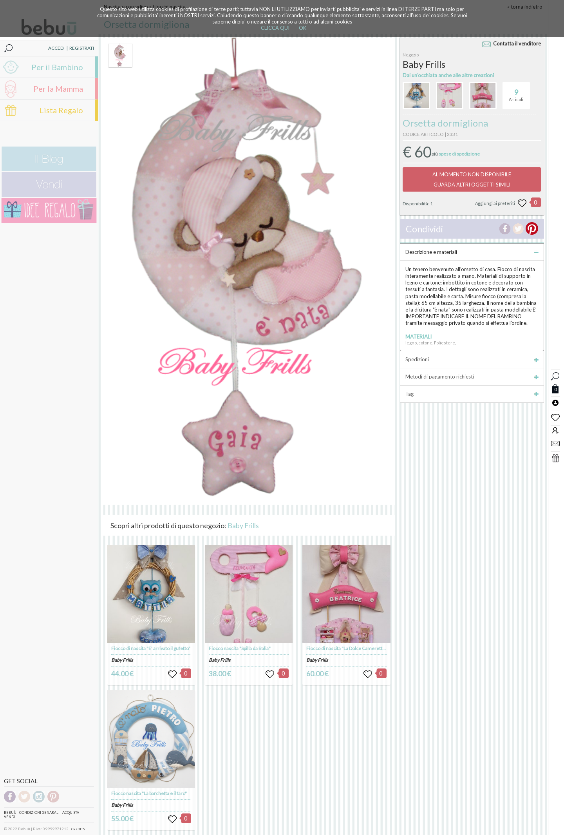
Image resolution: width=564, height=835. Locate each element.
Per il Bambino (57, 67)
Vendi (9, 817)
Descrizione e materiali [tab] (472, 252)
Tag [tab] (472, 394)
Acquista (70, 812)
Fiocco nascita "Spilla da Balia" (240, 648)
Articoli (516, 92)
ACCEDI (56, 48)
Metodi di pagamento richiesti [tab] (472, 376)
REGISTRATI (81, 48)
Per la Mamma (58, 88)
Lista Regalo (61, 110)
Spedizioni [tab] (472, 359)
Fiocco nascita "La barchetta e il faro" (149, 793)
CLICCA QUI (275, 28)
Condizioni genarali (39, 812)
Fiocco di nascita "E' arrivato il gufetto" (150, 648)
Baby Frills (243, 525)
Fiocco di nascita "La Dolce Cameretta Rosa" (352, 648)
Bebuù (10, 812)
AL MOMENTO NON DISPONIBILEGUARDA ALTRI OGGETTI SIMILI (471, 179)
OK (302, 28)
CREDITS (78, 829)
